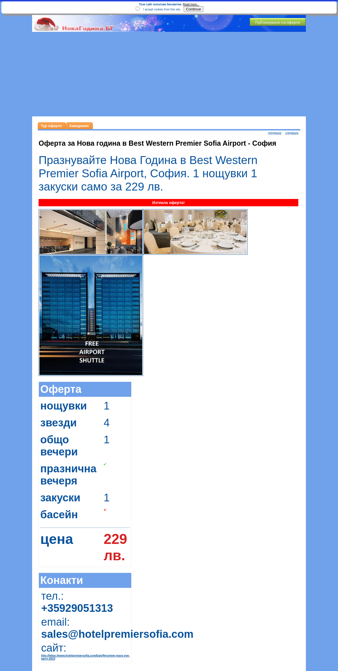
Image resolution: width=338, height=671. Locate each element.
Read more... (191, 4)
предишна (274, 132)
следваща (291, 132)
